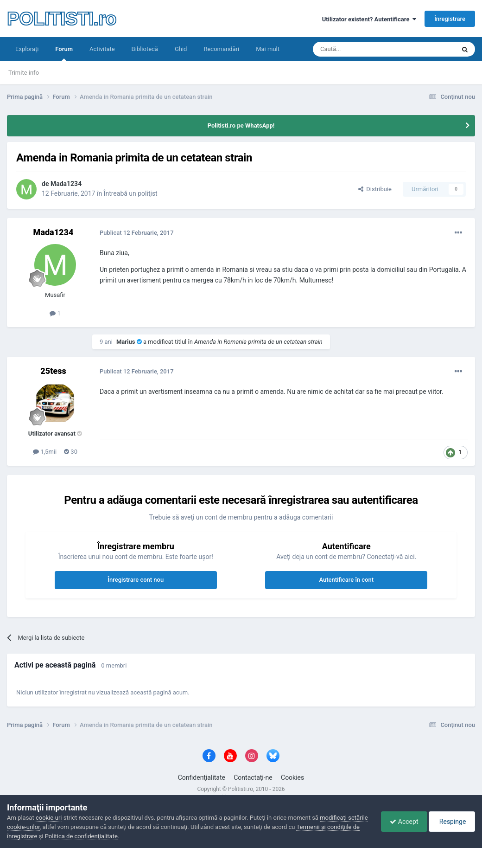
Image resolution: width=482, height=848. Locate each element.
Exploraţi (26, 48)
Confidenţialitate (201, 777)
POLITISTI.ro (61, 18)
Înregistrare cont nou (136, 579)
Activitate (102, 48)
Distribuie (375, 189)
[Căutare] (358, 49)
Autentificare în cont (346, 579)
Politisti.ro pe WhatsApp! (241, 125)
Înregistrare (449, 18)
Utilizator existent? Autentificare (369, 19)
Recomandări (221, 48)
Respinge (451, 821)
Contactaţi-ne (253, 777)
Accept (401, 821)
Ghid (181, 48)
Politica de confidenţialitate (115, 836)
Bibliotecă (145, 48)
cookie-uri (49, 817)
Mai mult (267, 48)
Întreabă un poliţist (131, 193)
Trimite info (23, 72)
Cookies (292, 777)
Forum (64, 53)
